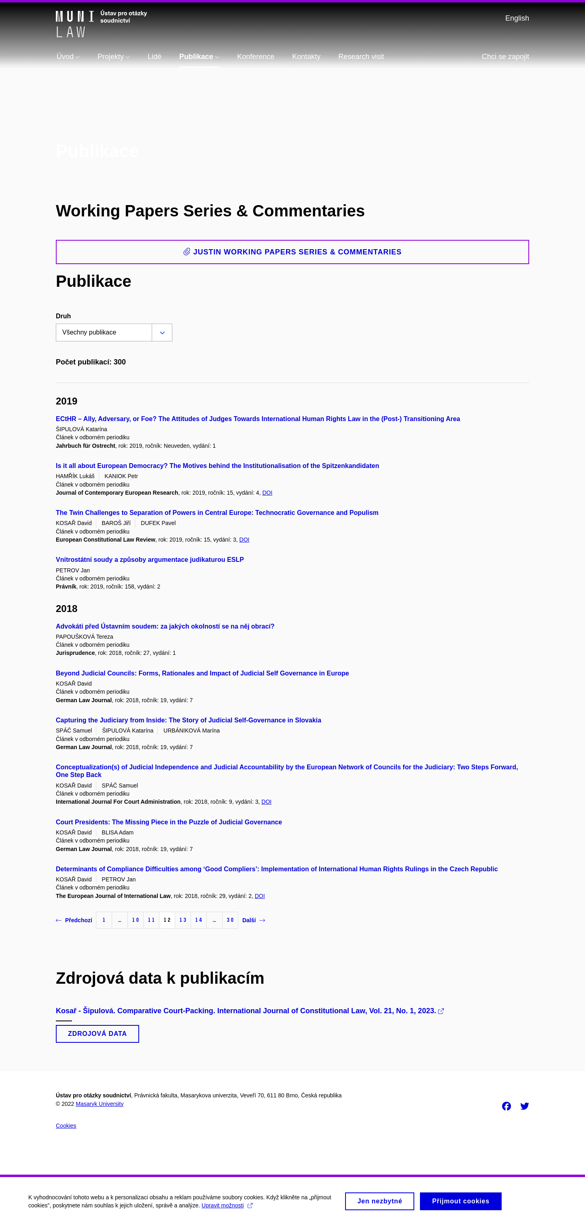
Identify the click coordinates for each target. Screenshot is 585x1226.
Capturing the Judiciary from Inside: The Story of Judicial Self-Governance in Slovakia (188, 720)
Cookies (66, 1125)
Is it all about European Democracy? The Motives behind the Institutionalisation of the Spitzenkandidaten (217, 465)
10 (135, 920)
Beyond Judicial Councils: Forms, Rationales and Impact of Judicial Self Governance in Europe (202, 673)
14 (199, 920)
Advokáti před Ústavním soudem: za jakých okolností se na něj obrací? (165, 626)
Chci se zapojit (505, 57)
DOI (267, 492)
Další (253, 920)
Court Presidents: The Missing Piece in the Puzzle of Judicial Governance (169, 822)
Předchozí (74, 920)
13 (183, 920)
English (517, 18)
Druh (63, 316)
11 (151, 920)
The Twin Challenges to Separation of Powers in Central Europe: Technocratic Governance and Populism (217, 512)
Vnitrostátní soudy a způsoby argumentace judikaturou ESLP (150, 559)
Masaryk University (99, 1104)
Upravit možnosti (226, 1208)
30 (230, 920)
